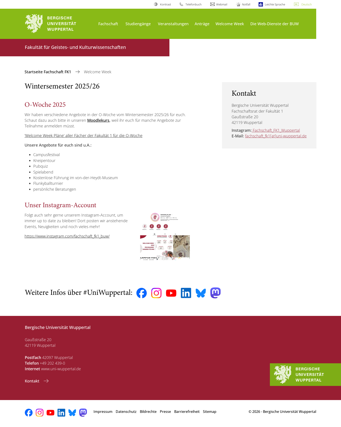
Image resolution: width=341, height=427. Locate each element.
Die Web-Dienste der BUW (274, 23)
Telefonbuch (194, 4)
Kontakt (32, 381)
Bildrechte (148, 411)
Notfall (246, 4)
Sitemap (209, 411)
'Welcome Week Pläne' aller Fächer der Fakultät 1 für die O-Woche (83, 135)
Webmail (221, 4)
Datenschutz (126, 411)
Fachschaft (108, 23)
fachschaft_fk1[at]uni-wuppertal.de (276, 135)
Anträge (202, 23)
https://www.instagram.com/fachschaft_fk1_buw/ (67, 236)
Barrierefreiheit (187, 411)
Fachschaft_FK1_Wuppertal (276, 130)
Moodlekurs (98, 120)
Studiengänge (138, 23)
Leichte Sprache (275, 4)
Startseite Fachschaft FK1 (48, 71)
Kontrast (165, 4)
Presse (165, 411)
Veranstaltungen (173, 23)
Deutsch (306, 4)
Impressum (103, 411)
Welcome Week (230, 23)
